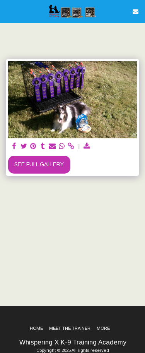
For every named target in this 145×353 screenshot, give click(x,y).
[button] (8, 11)
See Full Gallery (39, 164)
